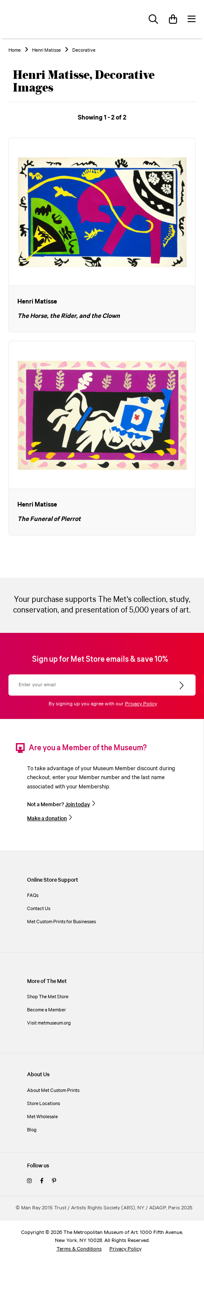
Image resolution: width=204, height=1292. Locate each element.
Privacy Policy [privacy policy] (125, 1249)
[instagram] (29, 1181)
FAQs (32, 895)
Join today (77, 804)
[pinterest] (54, 1181)
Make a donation (47, 818)
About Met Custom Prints (53, 1090)
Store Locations (43, 1103)
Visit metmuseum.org (49, 1023)
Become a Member (46, 1010)
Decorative (83, 50)
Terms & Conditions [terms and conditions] (79, 1249)
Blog (32, 1130)
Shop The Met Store (47, 997)
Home (14, 50)
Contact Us (38, 908)
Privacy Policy (141, 703)
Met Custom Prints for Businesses (61, 922)
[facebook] (42, 1181)
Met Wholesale (42, 1117)
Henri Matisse (46, 50)
